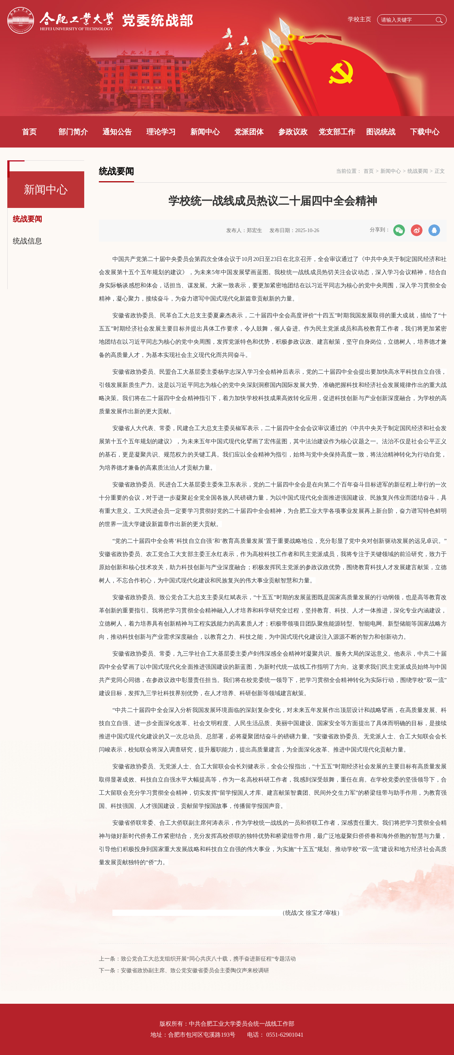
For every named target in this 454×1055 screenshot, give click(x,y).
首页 (29, 132)
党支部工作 (337, 132)
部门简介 (73, 132)
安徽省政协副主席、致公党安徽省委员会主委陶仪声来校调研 (195, 970)
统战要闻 (27, 219)
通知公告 (117, 132)
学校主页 (359, 19)
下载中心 (424, 132)
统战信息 (27, 241)
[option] (227, 58)
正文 (440, 171)
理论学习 (161, 132)
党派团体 (249, 132)
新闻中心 (205, 132)
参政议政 (293, 132)
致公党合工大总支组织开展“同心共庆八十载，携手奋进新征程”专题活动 (208, 959)
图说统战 (380, 132)
